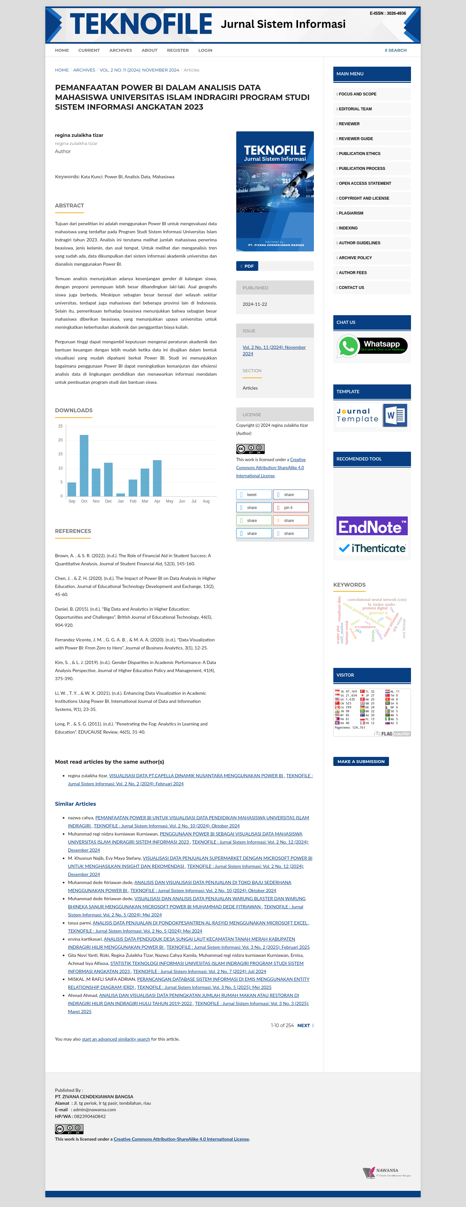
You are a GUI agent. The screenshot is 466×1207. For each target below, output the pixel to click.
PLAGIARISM (350, 213)
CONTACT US (350, 287)
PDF (248, 266)
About (150, 50)
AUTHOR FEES (352, 273)
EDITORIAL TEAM (354, 109)
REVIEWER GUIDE (355, 139)
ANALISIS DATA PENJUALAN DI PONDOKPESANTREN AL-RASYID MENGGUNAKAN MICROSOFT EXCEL (200, 922)
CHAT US (346, 322)
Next (303, 1025)
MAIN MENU (350, 73)
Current (89, 50)
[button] (254, 494)
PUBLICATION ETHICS (359, 153)
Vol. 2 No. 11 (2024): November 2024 (139, 69)
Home (62, 50)
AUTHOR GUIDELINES (358, 243)
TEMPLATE (348, 391)
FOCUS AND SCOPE (357, 94)
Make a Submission (361, 761)
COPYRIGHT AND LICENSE (363, 198)
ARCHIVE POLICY (354, 258)
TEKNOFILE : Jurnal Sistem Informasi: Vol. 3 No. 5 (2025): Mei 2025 (204, 987)
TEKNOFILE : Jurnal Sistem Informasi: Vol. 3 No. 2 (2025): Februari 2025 (238, 947)
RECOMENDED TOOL (359, 458)
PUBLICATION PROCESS (361, 168)
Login (205, 50)
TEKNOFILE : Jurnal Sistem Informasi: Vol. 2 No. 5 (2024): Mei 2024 (135, 931)
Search (396, 50)
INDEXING (347, 228)
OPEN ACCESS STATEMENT (364, 183)
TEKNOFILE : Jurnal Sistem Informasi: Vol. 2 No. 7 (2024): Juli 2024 (199, 971)
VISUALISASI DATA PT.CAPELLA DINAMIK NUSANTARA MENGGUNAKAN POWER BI (196, 775)
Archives (120, 50)
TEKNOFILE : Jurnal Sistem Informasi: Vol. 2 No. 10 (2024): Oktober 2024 (167, 825)
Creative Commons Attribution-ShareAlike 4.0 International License (271, 467)
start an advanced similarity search (116, 1039)
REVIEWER (348, 124)
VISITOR (345, 675)
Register (178, 50)
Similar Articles (75, 804)
